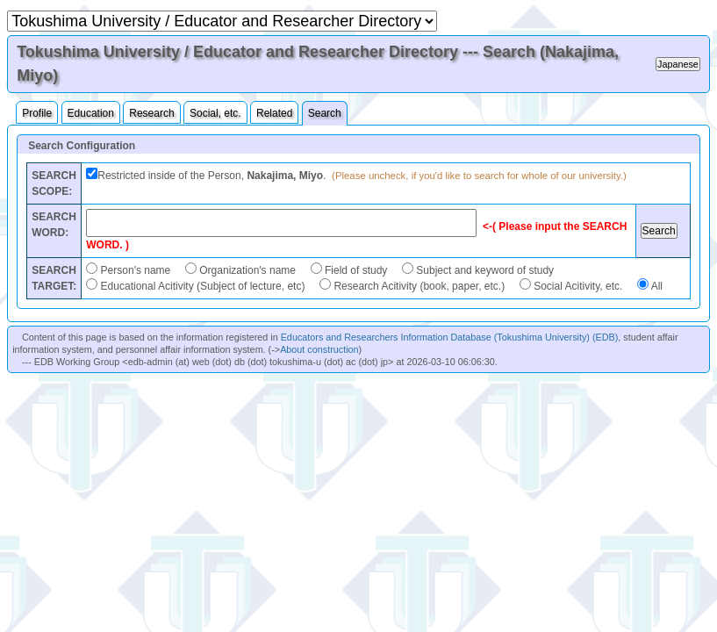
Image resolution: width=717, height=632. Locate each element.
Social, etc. (215, 113)
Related (274, 113)
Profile (37, 113)
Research (151, 113)
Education (91, 113)
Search (324, 113)
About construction (319, 349)
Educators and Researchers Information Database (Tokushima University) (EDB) (450, 337)
